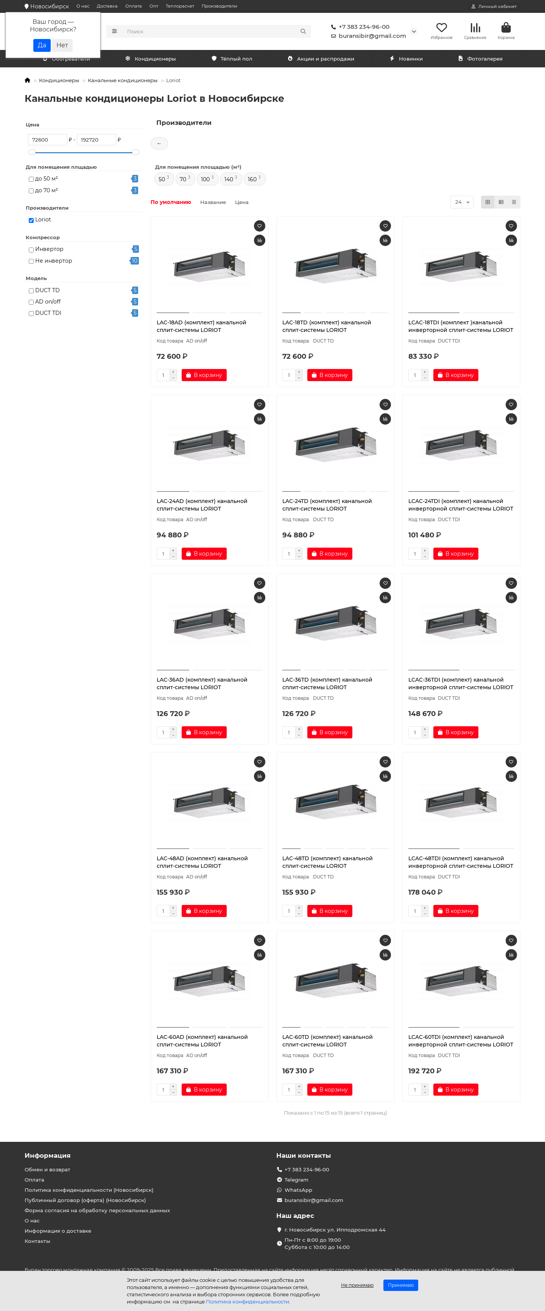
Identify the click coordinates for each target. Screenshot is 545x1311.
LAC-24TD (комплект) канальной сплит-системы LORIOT (327, 505)
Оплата (133, 6)
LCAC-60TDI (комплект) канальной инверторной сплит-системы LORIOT (460, 1041)
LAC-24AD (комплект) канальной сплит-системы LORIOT (202, 505)
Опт (153, 6)
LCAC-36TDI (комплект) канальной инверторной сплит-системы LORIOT (460, 684)
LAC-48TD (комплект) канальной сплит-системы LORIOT (327, 863)
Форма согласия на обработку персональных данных (97, 1210)
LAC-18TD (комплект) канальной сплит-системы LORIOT (326, 327)
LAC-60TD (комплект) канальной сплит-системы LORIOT (327, 1041)
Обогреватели (152, 59)
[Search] (217, 31)
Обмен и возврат (47, 1169)
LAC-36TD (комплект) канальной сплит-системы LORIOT (327, 684)
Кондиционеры (67, 59)
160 (252, 180)
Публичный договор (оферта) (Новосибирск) (85, 1200)
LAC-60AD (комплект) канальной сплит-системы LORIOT (202, 1041)
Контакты (37, 1241)
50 (162, 180)
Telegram (296, 1180)
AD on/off (48, 302)
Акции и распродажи (321, 59)
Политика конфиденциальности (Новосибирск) (89, 1190)
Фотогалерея (480, 59)
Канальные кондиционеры (122, 81)
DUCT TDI (48, 313)
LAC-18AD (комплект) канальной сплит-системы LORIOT (201, 327)
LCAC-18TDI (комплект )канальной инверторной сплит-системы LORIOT (460, 327)
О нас (82, 6)
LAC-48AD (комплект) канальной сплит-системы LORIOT (202, 863)
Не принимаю (357, 1285)
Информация (48, 1155)
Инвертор (49, 249)
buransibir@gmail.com (367, 36)
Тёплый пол (232, 59)
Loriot (43, 220)
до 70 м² (46, 191)
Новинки (406, 59)
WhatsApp (298, 1190)
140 (228, 180)
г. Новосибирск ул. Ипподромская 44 (335, 1230)
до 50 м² (46, 179)
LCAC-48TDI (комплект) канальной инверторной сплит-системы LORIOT (460, 863)
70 (183, 180)
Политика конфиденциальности (247, 1302)
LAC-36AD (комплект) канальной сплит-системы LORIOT (202, 684)
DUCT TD (47, 291)
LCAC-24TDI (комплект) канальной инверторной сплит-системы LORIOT (460, 505)
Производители (219, 6)
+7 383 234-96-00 (358, 27)
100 (205, 180)
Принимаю (401, 1285)
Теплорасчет (180, 6)
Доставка (107, 6)
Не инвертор (53, 261)
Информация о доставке (58, 1231)
